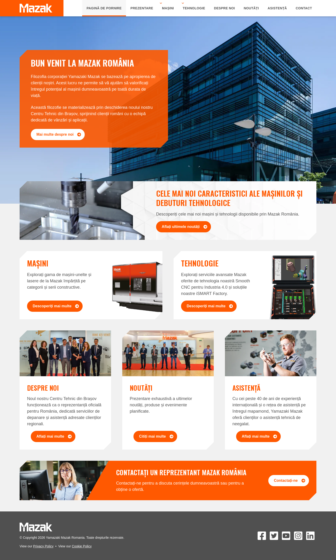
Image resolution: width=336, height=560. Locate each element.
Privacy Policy (43, 546)
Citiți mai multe (156, 436)
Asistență (277, 8)
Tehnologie (194, 8)
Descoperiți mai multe (56, 306)
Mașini (168, 8)
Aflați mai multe (54, 436)
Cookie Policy (82, 546)
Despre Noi (224, 8)
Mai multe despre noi (58, 134)
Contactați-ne (289, 480)
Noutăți (251, 8)
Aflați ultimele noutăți (184, 227)
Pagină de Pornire (104, 8)
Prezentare (141, 8)
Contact (304, 8)
